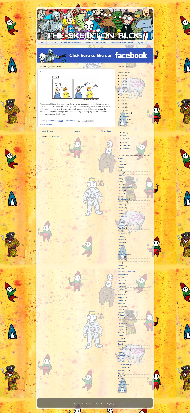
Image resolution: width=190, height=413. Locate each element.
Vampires (121, 382)
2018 (123, 85)
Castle (120, 196)
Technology (122, 370)
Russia (120, 335)
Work (120, 387)
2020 (123, 78)
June (125, 136)
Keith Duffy (122, 274)
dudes (120, 219)
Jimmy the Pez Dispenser (127, 271)
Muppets (121, 297)
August (125, 126)
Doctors (121, 216)
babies (120, 173)
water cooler (122, 385)
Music (120, 303)
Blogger (113, 404)
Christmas (121, 202)
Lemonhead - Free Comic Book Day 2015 (128, 43)
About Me (52, 43)
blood (120, 184)
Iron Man (121, 266)
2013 (123, 101)
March (125, 145)
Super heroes (123, 364)
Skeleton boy (122, 350)
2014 (123, 97)
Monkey (121, 286)
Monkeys (121, 289)
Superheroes (122, 367)
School (120, 338)
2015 (123, 94)
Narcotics (49, 124)
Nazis (120, 309)
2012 (123, 104)
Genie (120, 248)
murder (120, 300)
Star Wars (121, 361)
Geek (120, 245)
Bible (120, 182)
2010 (123, 110)
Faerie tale (122, 225)
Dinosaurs (121, 210)
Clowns (120, 205)
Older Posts (107, 131)
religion (120, 329)
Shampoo (121, 347)
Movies (120, 295)
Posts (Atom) (54, 136)
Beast (120, 176)
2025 (123, 75)
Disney (120, 213)
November (127, 116)
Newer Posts (46, 131)
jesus (120, 269)
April (124, 142)
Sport (120, 358)
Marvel (120, 283)
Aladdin (120, 158)
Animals (121, 164)
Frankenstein (122, 234)
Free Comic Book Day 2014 (96, 43)
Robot (120, 332)
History (120, 257)
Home (42, 43)
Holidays (121, 260)
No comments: (70, 121)
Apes (120, 167)
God (119, 251)
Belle (120, 179)
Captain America (124, 187)
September (127, 122)
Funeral (121, 237)
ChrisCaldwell (123, 199)
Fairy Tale (121, 228)
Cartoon (121, 190)
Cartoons (121, 193)
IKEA (120, 263)
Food (120, 231)
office (120, 312)
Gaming (121, 242)
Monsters (121, 292)
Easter (120, 222)
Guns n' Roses (123, 254)
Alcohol (120, 161)
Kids (119, 277)
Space (120, 353)
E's (41, 71)
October (126, 119)
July (124, 133)
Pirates (120, 318)
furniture (121, 240)
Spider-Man (122, 356)
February (126, 148)
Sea (119, 344)
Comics (120, 208)
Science (121, 341)
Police (120, 321)
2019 (123, 82)
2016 (123, 91)
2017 (123, 88)
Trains (120, 376)
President (121, 324)
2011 (123, 107)
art (119, 170)
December (127, 113)
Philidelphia (122, 315)
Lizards (120, 280)
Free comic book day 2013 (70, 43)
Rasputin (121, 327)
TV (119, 379)
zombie (120, 390)
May (124, 139)
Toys (119, 373)
